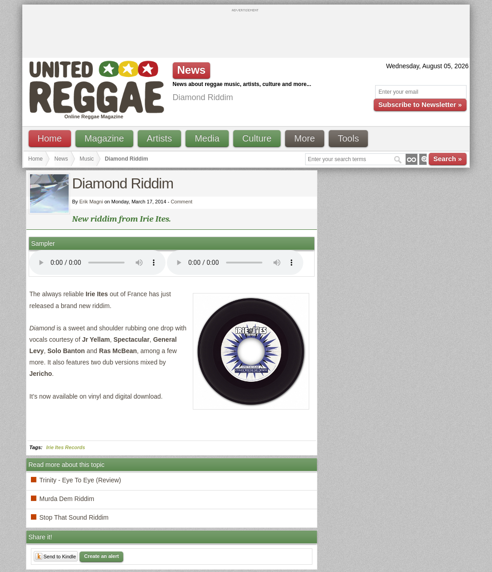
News (61, 159)
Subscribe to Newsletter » (420, 104)
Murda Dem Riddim (67, 498)
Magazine (104, 138)
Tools (348, 138)
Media (207, 138)
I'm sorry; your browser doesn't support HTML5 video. (97, 262)
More (304, 138)
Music (87, 159)
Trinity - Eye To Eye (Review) (80, 480)
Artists (159, 138)
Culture (256, 138)
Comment (181, 201)
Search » (447, 158)
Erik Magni (91, 201)
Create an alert (101, 556)
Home (50, 138)
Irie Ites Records (65, 447)
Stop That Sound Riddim (74, 517)
